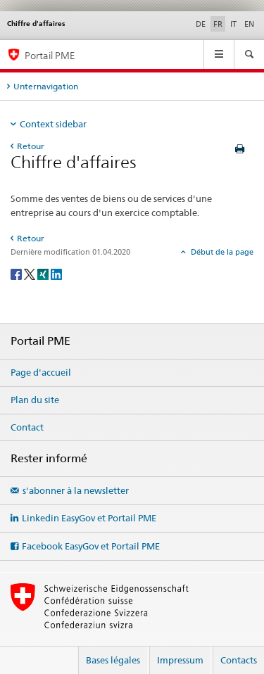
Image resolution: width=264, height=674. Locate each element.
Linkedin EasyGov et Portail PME (89, 517)
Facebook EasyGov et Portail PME (91, 546)
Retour (30, 146)
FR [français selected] (217, 24)
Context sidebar (53, 123)
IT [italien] (233, 24)
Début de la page (221, 252)
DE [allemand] (201, 24)
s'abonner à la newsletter (76, 490)
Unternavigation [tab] (45, 86)
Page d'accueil (41, 372)
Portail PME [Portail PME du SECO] (50, 55)
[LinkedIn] (56, 273)
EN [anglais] (249, 24)
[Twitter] (30, 273)
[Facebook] (17, 273)
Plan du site (35, 399)
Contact (27, 427)
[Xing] (44, 273)
